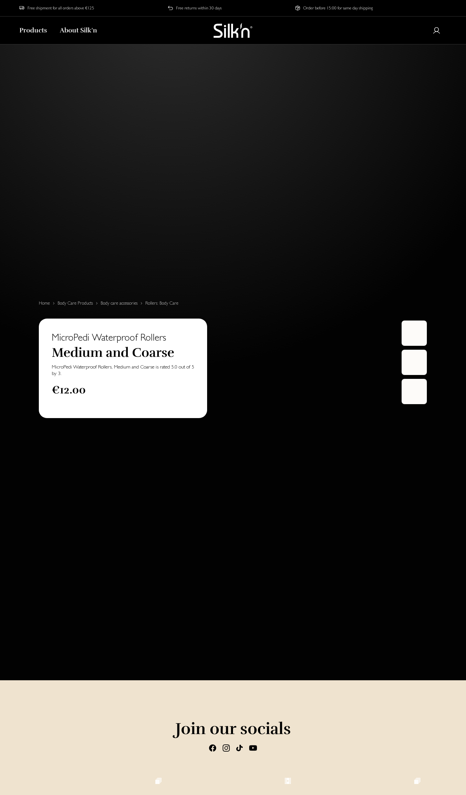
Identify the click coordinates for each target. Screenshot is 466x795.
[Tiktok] (239, 747)
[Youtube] (253, 747)
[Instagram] (226, 747)
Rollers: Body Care (161, 303)
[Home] (233, 30)
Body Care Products (75, 303)
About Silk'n (78, 30)
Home (44, 303)
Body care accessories (119, 303)
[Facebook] (212, 747)
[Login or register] (436, 30)
